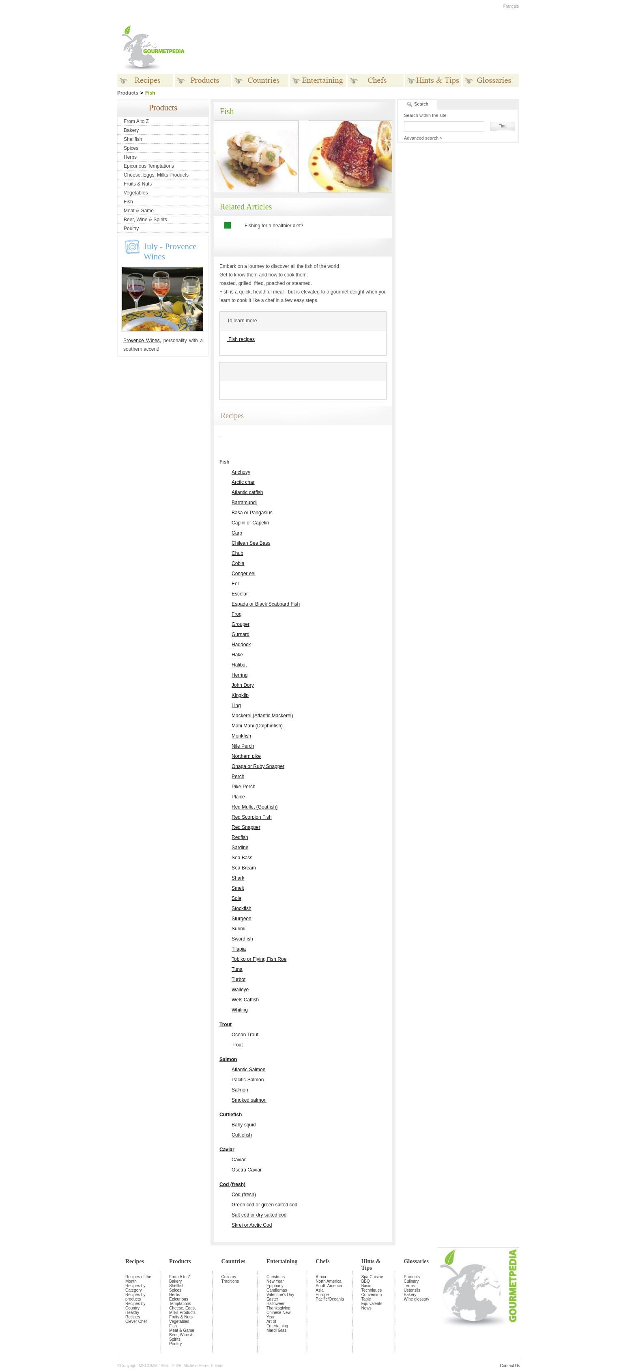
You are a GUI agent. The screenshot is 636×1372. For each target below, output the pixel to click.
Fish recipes (241, 339)
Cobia (238, 563)
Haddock (241, 644)
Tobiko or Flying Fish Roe (259, 959)
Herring (239, 675)
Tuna (237, 969)
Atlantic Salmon (248, 1069)
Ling (236, 705)
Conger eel (244, 573)
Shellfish (133, 139)
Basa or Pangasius (252, 513)
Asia (319, 1290)
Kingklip (240, 695)
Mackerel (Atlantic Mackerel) (262, 715)
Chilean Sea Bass (251, 543)
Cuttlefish (230, 1114)
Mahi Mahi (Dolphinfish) (257, 726)
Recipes (134, 1261)
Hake (237, 655)
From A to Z (136, 121)
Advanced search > (423, 138)
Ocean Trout (245, 1035)
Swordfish (242, 939)
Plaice (238, 797)
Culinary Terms (411, 1283)
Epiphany (275, 1286)
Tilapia (239, 949)
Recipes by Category (135, 1288)
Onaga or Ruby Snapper (258, 766)
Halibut (239, 665)
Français (511, 6)
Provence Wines (141, 340)
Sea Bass (242, 858)
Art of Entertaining (277, 1323)
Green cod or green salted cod (264, 1205)
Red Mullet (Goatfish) (254, 807)
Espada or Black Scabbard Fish (266, 604)
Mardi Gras (276, 1330)
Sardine (240, 847)
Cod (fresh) (232, 1184)
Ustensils (412, 1290)
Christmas (275, 1277)
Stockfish (241, 908)
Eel (235, 584)
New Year (275, 1281)
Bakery (131, 130)
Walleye (240, 989)
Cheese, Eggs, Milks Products (156, 175)
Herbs (130, 157)
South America (329, 1286)
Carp (237, 533)
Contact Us (510, 1365)
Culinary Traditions (230, 1279)
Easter (272, 1299)
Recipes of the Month (138, 1279)
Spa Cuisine (372, 1277)
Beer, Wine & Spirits (145, 219)
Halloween (276, 1303)
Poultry (131, 228)
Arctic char (243, 482)
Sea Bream (244, 868)
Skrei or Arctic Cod (252, 1225)
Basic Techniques (371, 1288)
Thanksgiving (278, 1308)
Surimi (238, 929)
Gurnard (240, 634)
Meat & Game (139, 211)
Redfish (240, 837)
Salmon (228, 1059)
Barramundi (244, 502)
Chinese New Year (278, 1314)
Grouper (240, 624)
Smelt (238, 888)
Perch (238, 776)
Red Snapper (246, 827)
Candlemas (276, 1290)
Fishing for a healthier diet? (274, 226)
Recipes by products (135, 1296)
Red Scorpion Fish (252, 817)
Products (180, 1261)
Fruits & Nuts (138, 184)
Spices (131, 148)
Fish (128, 202)
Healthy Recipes (132, 1314)
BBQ (365, 1281)
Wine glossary (416, 1299)
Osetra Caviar (247, 1170)
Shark (238, 878)
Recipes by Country (135, 1305)
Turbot (238, 979)
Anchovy (241, 472)
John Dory (243, 685)
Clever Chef (136, 1321)
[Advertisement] (368, 48)
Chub (237, 553)
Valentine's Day (280, 1294)
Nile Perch (243, 746)
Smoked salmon (249, 1100)
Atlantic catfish (247, 492)
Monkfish (241, 736)
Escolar (240, 594)
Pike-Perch (244, 787)
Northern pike (246, 756)
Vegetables (136, 193)
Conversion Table (371, 1296)
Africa (321, 1277)
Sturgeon (241, 918)
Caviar (226, 1149)
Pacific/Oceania (330, 1299)
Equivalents (371, 1303)
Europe (322, 1294)
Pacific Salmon (248, 1080)
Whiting (240, 1010)
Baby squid (244, 1125)
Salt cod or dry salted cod (259, 1215)
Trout (225, 1024)
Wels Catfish (245, 1000)
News (366, 1308)
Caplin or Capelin (250, 523)
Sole (236, 898)
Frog (237, 614)
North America (328, 1281)
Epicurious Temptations (149, 166)
